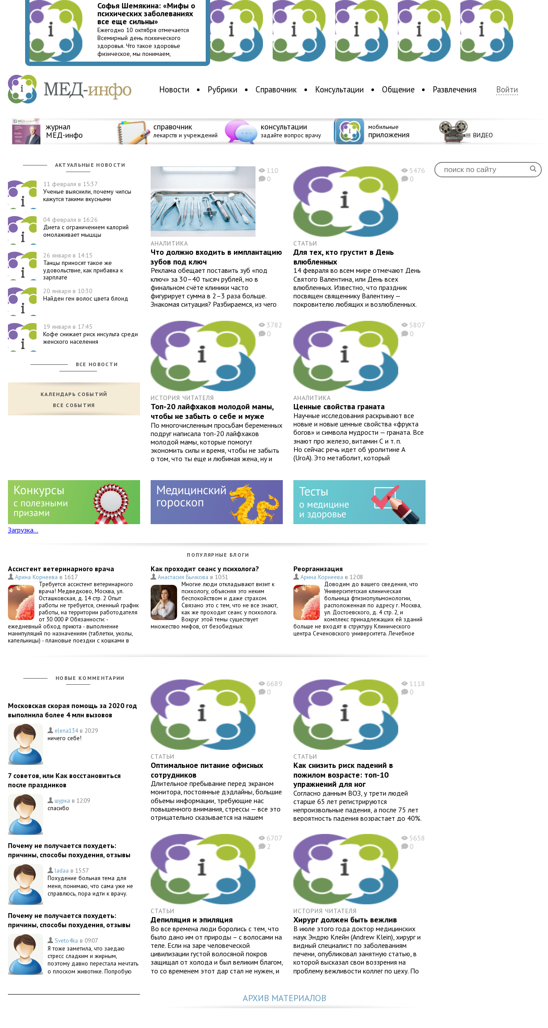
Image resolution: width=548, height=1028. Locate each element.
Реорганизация (318, 568)
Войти (507, 89)
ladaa (62, 870)
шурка (62, 800)
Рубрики (222, 89)
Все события (74, 405)
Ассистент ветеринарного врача (61, 568)
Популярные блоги (218, 554)
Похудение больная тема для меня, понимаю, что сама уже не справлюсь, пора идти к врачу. (90, 885)
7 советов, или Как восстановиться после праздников (64, 780)
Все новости (97, 364)
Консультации (339, 89)
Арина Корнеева (36, 577)
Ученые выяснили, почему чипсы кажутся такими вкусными (87, 191)
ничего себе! (64, 738)
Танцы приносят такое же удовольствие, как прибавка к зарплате (83, 266)
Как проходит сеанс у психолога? (205, 568)
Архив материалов (284, 998)
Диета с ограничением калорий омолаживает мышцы (86, 227)
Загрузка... (23, 529)
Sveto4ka (66, 940)
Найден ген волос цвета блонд (85, 294)
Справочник (276, 89)
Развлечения (455, 89)
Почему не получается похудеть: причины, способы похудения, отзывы (69, 850)
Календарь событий (74, 394)
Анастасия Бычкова (183, 577)
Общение (398, 89)
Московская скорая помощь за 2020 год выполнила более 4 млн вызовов (72, 710)
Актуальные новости (90, 165)
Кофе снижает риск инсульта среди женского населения (90, 334)
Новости (174, 89)
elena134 (66, 730)
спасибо (58, 808)
